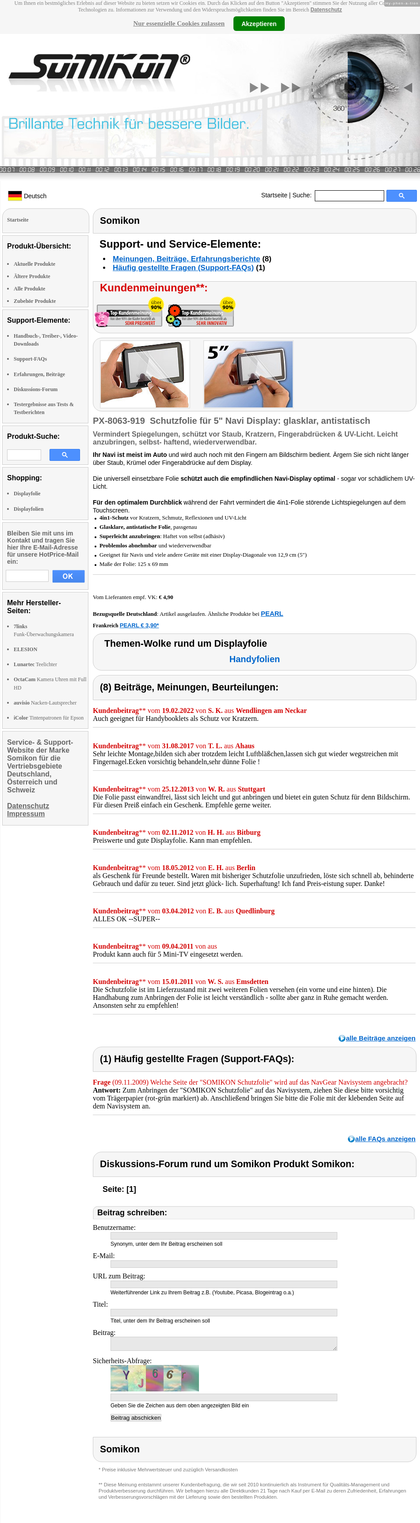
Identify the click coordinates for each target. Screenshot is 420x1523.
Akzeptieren (258, 23)
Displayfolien (28, 509)
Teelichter (35, 664)
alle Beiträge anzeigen (381, 1038)
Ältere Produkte (32, 276)
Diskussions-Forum (35, 389)
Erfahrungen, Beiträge (39, 374)
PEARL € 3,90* (139, 625)
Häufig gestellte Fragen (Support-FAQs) (183, 268)
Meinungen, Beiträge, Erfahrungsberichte (186, 259)
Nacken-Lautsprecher (45, 703)
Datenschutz (326, 10)
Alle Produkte (29, 289)
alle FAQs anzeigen (385, 1138)
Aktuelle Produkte (34, 264)
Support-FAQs (30, 359)
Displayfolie (27, 493)
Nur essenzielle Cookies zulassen (179, 23)
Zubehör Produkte (35, 301)
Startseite (274, 195)
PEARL (272, 613)
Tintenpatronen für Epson (49, 718)
